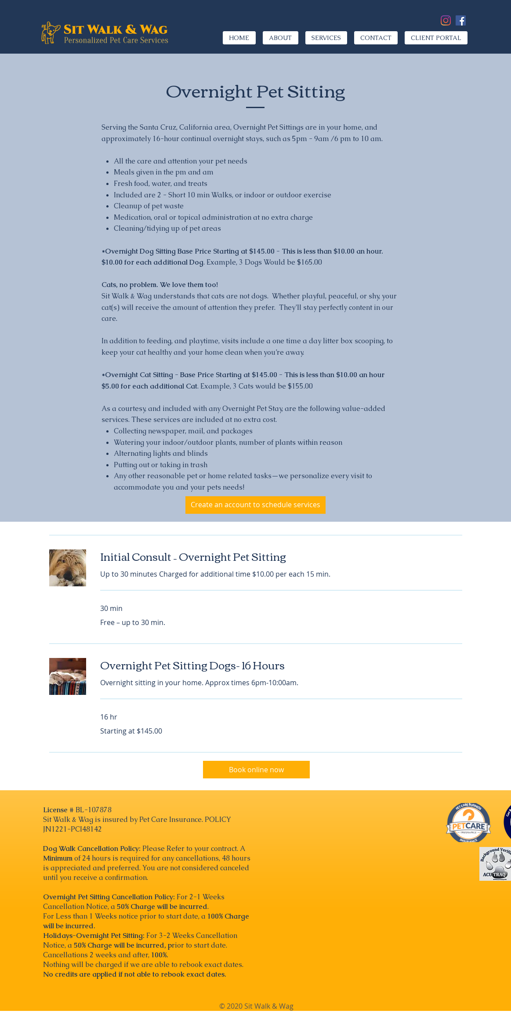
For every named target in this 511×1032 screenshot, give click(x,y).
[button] (326, 37)
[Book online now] (256, 769)
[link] (281, 556)
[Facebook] (461, 20)
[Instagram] (446, 20)
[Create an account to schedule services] (255, 505)
